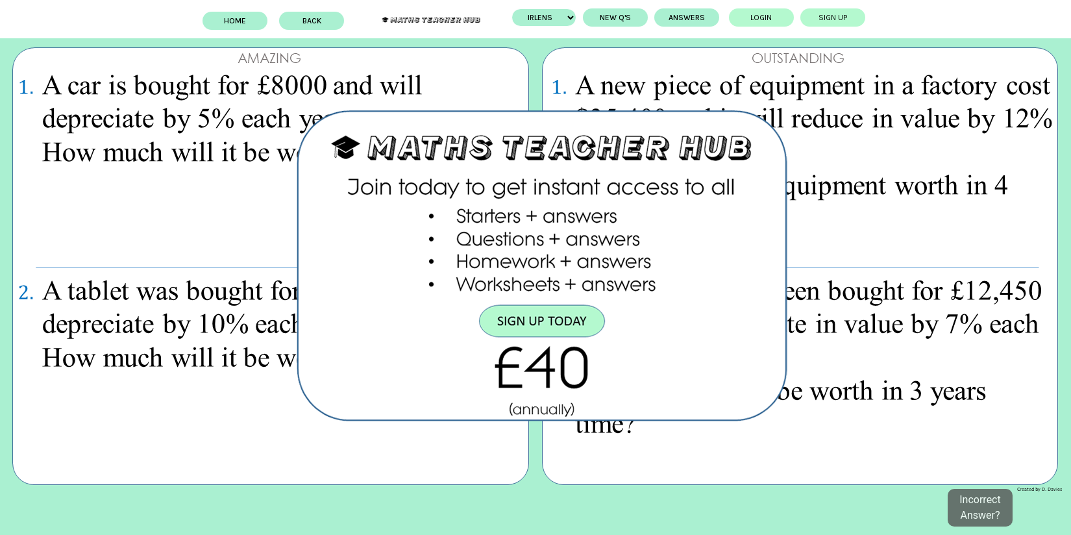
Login (758, 17)
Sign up (830, 17)
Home (238, 20)
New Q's (612, 17)
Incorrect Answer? (979, 507)
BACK (315, 20)
